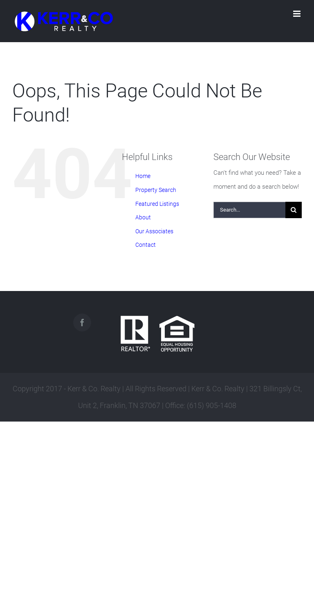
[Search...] (249, 210)
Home (142, 176)
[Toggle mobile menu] (297, 13)
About (143, 217)
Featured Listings (157, 204)
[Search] (293, 210)
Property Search (155, 190)
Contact (145, 244)
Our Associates (154, 231)
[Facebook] (82, 323)
